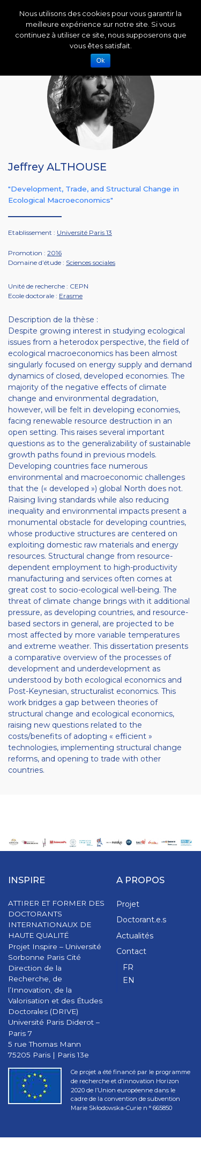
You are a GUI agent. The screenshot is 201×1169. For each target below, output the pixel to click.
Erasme (71, 296)
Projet (127, 904)
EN (129, 980)
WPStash (179, 1153)
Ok (100, 60)
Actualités (134, 936)
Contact (131, 951)
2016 (54, 253)
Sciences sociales (90, 262)
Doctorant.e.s (141, 919)
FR (128, 967)
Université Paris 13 (84, 232)
